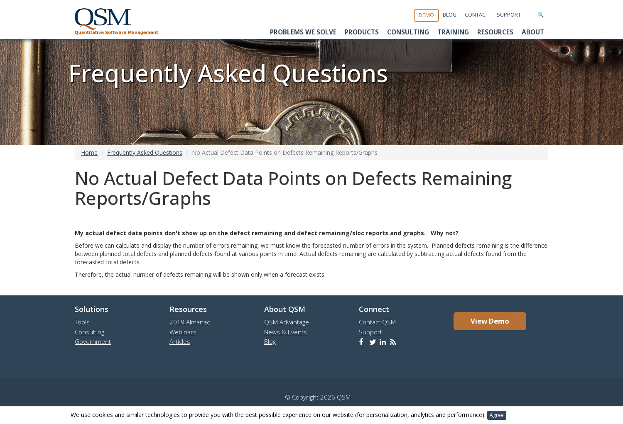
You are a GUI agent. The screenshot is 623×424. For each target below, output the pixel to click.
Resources (495, 32)
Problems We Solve (303, 32)
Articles (179, 341)
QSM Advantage (286, 322)
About (533, 32)
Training (453, 32)
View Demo (490, 321)
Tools (82, 322)
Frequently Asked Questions (144, 152)
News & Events (285, 332)
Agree (497, 415)
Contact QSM (377, 322)
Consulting (408, 32)
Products (362, 32)
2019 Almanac (189, 322)
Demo (426, 15)
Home (89, 152)
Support (509, 14)
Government (93, 341)
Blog (449, 14)
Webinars (182, 332)
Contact (476, 14)
